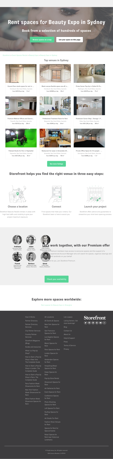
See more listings (56, 164)
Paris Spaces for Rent (52, 350)
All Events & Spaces (52, 321)
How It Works (30, 317)
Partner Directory (31, 321)
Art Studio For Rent (51, 418)
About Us (67, 334)
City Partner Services (32, 331)
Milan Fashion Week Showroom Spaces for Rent (33, 401)
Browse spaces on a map (42, 40)
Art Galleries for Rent (52, 388)
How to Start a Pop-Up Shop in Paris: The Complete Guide (33, 377)
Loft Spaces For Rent (52, 408)
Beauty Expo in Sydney (48, 55)
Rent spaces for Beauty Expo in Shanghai (56, 305)
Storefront (6, 55)
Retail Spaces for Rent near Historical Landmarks (52, 437)
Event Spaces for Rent (52, 392)
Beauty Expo (33, 55)
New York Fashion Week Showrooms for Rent (33, 392)
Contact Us (68, 331)
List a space (68, 317)
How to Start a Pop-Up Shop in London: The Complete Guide (33, 368)
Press (66, 342)
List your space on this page (69, 40)
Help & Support (69, 338)
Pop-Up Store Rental (52, 378)
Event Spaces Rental (19, 55)
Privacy (66, 349)
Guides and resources (33, 347)
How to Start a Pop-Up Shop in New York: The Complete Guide (33, 359)
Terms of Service (70, 345)
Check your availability (56, 279)
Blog (65, 327)
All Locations (49, 317)
